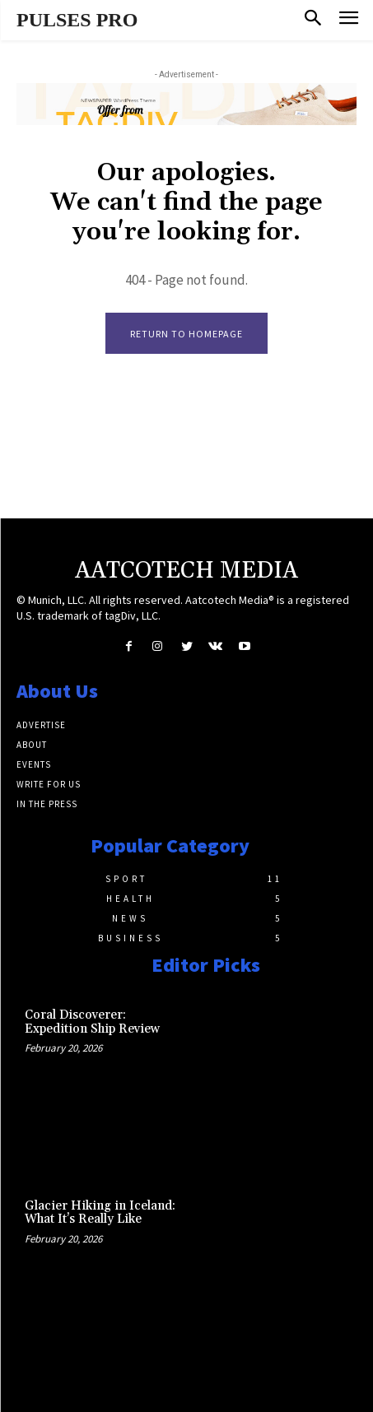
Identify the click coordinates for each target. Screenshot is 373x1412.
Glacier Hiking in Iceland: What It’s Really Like (100, 1213)
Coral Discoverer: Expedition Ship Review (92, 1022)
